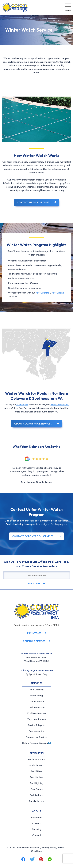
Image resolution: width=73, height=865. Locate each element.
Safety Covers (36, 800)
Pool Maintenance (36, 713)
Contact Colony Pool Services (32, 536)
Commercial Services (36, 737)
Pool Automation (36, 759)
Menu (68, 10)
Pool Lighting (36, 783)
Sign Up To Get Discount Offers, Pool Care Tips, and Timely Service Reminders (36, 564)
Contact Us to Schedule (33, 202)
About (36, 811)
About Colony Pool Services (33, 423)
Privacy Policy (49, 847)
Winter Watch (36, 701)
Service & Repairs (36, 725)
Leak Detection (36, 707)
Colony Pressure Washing (36, 742)
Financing (36, 829)
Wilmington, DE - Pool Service (36, 670)
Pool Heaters (36, 777)
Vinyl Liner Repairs (36, 719)
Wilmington (22, 404)
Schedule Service (34, 641)
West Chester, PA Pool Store (36, 653)
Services (36, 683)
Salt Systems (36, 795)
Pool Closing (57, 292)
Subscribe (34, 583)
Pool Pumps (37, 789)
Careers (36, 823)
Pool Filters (36, 771)
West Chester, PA (60, 404)
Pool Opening (42, 292)
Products (37, 753)
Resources (36, 817)
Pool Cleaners (36, 765)
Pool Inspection (36, 731)
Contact (36, 835)
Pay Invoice (34, 633)
